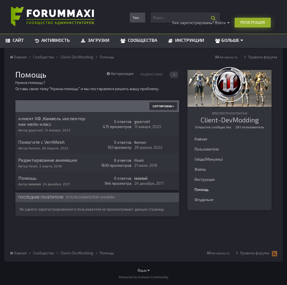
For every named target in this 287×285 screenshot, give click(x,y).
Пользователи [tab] (207, 149)
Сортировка (163, 106)
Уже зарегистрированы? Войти (201, 22)
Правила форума (262, 57)
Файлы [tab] (200, 169)
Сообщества (142, 40)
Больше (232, 40)
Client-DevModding (230, 120)
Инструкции (189, 40)
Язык (144, 270)
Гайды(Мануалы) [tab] (209, 159)
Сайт (17, 40)
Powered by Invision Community (143, 277)
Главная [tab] (201, 139)
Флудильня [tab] (204, 199)
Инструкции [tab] (205, 179)
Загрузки (98, 40)
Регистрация (252, 22)
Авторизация (122, 73)
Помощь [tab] (202, 189)
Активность (55, 40)
